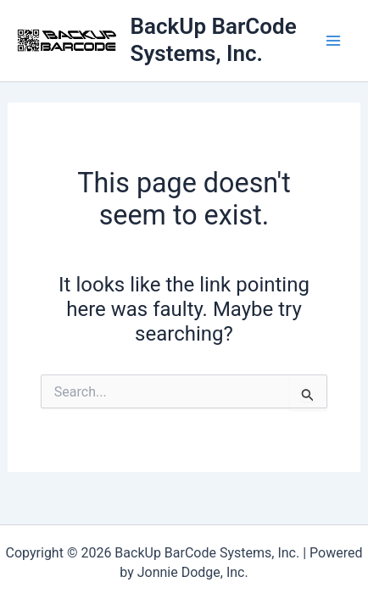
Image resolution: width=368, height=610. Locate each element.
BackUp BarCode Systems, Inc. (214, 40)
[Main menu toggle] (333, 41)
